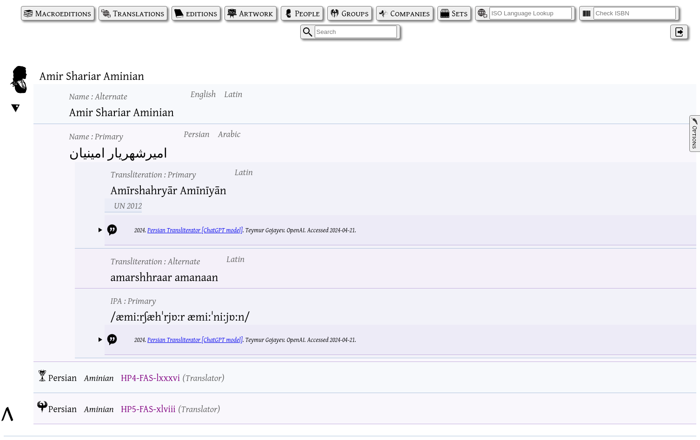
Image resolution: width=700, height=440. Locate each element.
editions (201, 13)
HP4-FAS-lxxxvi (150, 377)
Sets (460, 13)
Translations (138, 13)
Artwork (256, 13)
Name (98, 96)
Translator (203, 377)
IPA (133, 300)
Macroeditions (63, 13)
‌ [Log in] (679, 32)
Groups (355, 13)
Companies (410, 13)
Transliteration (153, 174)
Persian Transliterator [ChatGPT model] (195, 230)
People (307, 13)
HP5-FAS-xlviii (148, 408)
